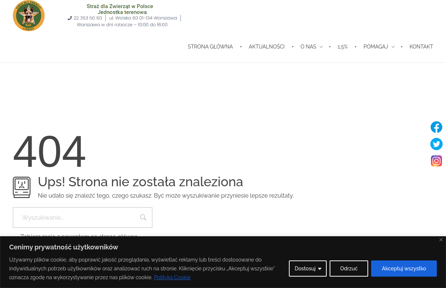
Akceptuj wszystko (404, 268)
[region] (223, 262)
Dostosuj (305, 268)
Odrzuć (349, 268)
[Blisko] (441, 239)
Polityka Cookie (172, 277)
